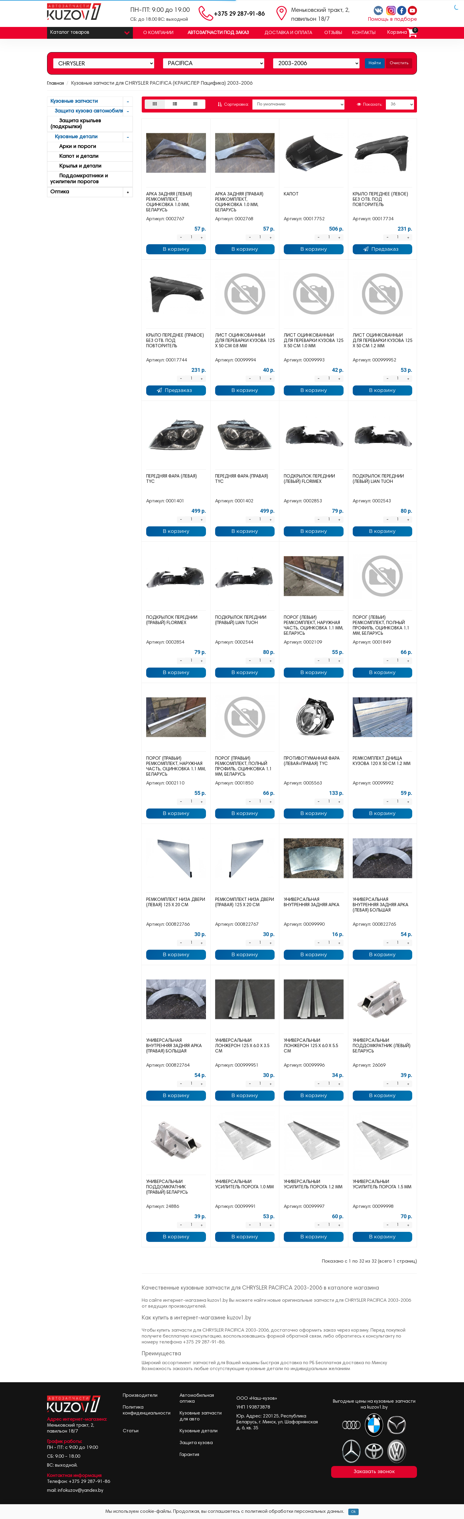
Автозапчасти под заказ (218, 32)
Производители (140, 1395)
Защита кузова (196, 1443)
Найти (375, 63)
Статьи (130, 1431)
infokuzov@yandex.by (80, 1490)
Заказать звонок (374, 1472)
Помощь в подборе (392, 19)
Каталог (90, 31)
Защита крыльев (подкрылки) (75, 124)
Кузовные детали (91, 137)
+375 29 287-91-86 (239, 14)
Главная (55, 83)
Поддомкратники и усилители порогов (79, 179)
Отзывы (333, 32)
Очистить (399, 63)
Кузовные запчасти (91, 102)
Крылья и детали (75, 166)
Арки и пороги (73, 147)
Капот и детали (74, 156)
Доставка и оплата (288, 32)
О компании (158, 32)
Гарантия (189, 1454)
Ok (353, 1512)
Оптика (91, 192)
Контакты (364, 32)
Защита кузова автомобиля (91, 111)
